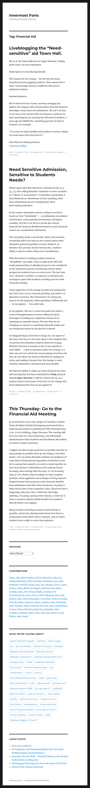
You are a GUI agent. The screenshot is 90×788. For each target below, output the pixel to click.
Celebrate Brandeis (44, 662)
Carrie (64, 584)
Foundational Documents (23, 678)
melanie (23, 613)
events (38, 673)
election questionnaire (35, 667)
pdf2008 (57, 688)
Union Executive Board (21, 709)
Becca (35, 595)
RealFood (13, 584)
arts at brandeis (23, 646)
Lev (59, 577)
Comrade (62, 599)
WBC (47, 715)
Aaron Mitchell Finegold (22, 641)
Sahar (12, 577)
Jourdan (13, 591)
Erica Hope (29, 591)
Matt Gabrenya (46, 595)
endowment (16, 673)
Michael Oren (59, 683)
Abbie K (54, 613)
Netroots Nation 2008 (21, 688)
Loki (54, 577)
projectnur (38, 609)
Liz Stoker (46, 599)
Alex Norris (22, 616)
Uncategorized (37, 152)
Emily (31, 584)
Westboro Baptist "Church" (23, 720)
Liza (37, 584)
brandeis (58, 646)
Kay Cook (59, 595)
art (11, 646)
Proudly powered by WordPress (37, 780)
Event (29, 673)
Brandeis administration (22, 651)
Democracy (16, 667)
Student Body (22, 530)
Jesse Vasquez (16, 606)
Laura (51, 606)
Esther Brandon (43, 577)
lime (37, 613)
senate (13, 699)
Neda (54, 599)
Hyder (58, 588)
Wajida (39, 591)
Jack (43, 613)
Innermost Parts (24, 15)
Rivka (26, 588)
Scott (57, 584)
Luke (19, 599)
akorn (31, 613)
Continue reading (17, 145)
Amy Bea (13, 602)
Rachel (12, 599)
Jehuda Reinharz (18, 683)
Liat (42, 584)
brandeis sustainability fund (48, 657)
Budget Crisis (17, 662)
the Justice (15, 704)
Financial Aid (50, 152)
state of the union (29, 699)
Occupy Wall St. (42, 688)
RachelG (35, 606)
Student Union (48, 699)
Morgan (12, 391)
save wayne (54, 694)
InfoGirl (23, 584)
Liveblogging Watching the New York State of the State (39, 763)
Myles (27, 606)
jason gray (52, 678)
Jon (56, 581)
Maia (37, 602)
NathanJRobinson (18, 581)
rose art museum (36, 694)
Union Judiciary (18, 715)
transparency (34, 530)
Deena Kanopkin (31, 599)
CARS (29, 662)
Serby (20, 588)
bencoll (44, 606)
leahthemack (47, 588)
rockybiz (45, 602)
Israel (41, 678)
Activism (41, 641)
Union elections (48, 704)
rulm (20, 591)
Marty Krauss (43, 683)
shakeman (48, 581)
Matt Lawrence (26, 602)
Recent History (17, 694)
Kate (53, 602)
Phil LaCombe (35, 581)
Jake (11, 152)
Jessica (12, 588)
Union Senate (35, 715)
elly (18, 577)
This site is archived (21, 746)
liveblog (59, 152)
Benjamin (61, 602)
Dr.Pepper (35, 588)
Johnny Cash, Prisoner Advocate (27, 767)
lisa (48, 613)
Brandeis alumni (45, 651)
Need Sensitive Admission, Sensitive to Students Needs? (38, 174)
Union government (46, 709)
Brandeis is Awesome (20, 657)
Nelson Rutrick (24, 609)
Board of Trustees (43, 646)
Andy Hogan (54, 641)
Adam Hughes (28, 577)
